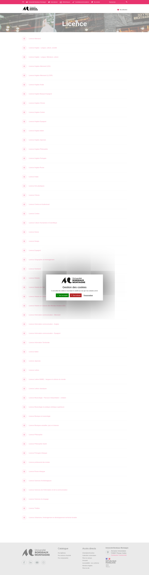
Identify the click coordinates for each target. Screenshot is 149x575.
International (52, 2)
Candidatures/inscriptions (81, 2)
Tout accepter (62, 295)
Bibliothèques (65, 2)
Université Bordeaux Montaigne (36, 2)
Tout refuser (76, 295)
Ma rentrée (95, 2)
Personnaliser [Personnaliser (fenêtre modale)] (88, 295)
